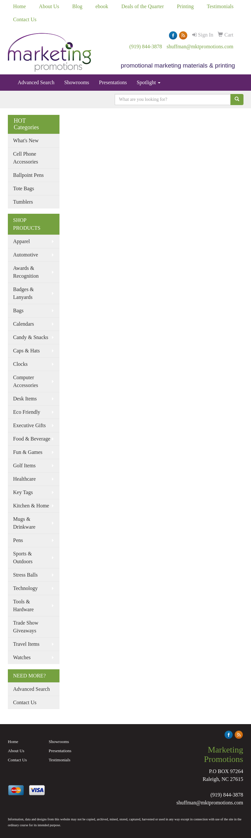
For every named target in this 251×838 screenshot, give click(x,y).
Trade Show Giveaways (25, 626)
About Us (49, 6)
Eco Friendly (26, 412)
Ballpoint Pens (28, 175)
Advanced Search (36, 82)
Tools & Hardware (23, 605)
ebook (101, 6)
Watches (22, 657)
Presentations (113, 82)
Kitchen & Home (31, 505)
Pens (18, 540)
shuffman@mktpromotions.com (200, 46)
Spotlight (148, 82)
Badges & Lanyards (23, 293)
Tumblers (23, 202)
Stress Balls (25, 575)
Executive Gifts (29, 425)
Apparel (21, 241)
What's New (26, 140)
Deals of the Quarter (142, 6)
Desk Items (25, 398)
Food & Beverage (31, 439)
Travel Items (26, 644)
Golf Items (24, 465)
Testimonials (220, 6)
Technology (25, 588)
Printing (185, 6)
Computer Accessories (25, 381)
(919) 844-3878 (145, 46)
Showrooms (76, 82)
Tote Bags (23, 188)
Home (19, 6)
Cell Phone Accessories (25, 157)
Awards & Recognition (26, 272)
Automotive (25, 254)
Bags (18, 310)
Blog (77, 6)
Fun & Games (27, 452)
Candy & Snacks (30, 337)
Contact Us (25, 19)
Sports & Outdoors (23, 557)
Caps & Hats (26, 350)
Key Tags (23, 492)
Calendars (23, 324)
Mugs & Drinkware (24, 523)
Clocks (20, 364)
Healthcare (24, 479)
